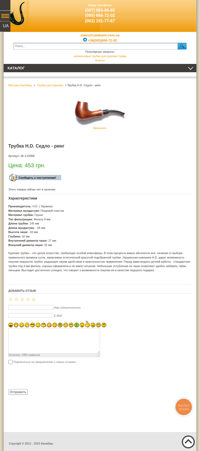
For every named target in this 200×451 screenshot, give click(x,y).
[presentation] (48, 376)
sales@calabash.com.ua (100, 35)
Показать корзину (184, 11)
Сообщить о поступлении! (37, 177)
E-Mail (58, 315)
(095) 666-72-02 (100, 15)
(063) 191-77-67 (100, 21)
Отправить (18, 392)
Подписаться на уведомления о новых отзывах (44, 361)
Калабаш (15, 13)
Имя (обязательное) (67, 307)
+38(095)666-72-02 (100, 40)
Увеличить (100, 114)
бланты (100, 60)
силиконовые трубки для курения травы (100, 56)
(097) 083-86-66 (100, 10)
